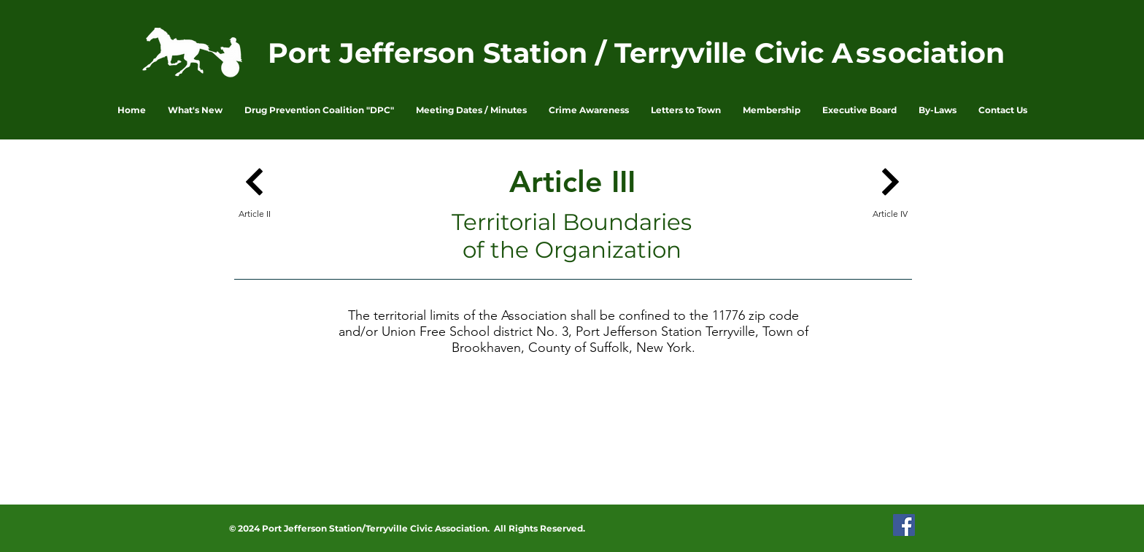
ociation (946, 53)
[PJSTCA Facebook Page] (904, 525)
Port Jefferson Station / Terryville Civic (550, 53)
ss (872, 53)
